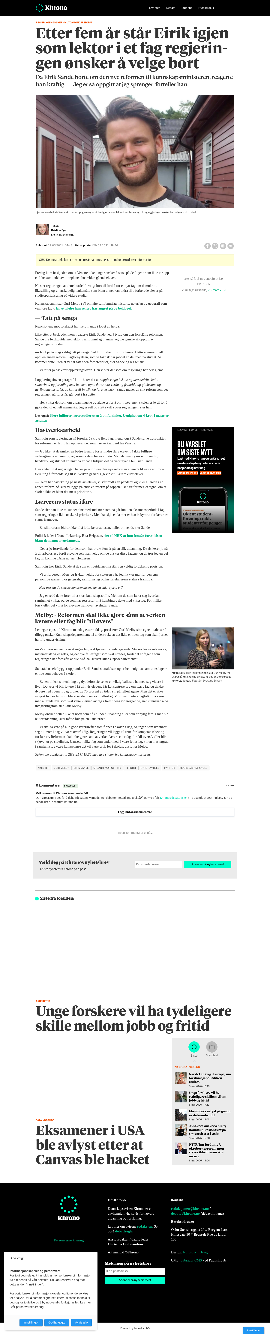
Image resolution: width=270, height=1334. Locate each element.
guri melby (61, 768)
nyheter (44, 768)
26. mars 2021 (222, 288)
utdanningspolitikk (107, 768)
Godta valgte (56, 1322)
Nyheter (154, 8)
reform (131, 768)
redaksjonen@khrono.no (190, 1209)
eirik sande (81, 768)
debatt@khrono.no (185, 1213)
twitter (169, 768)
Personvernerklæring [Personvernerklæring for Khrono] (69, 1240)
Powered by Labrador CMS (135, 1328)
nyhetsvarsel (149, 768)
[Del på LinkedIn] (223, 246)
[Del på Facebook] (207, 246)
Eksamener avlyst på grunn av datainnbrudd (209, 1113)
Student (187, 8)
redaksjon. (145, 1226)
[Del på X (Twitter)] (215, 246)
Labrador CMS (191, 1260)
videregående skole (193, 768)
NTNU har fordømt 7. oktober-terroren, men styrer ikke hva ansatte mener (206, 1150)
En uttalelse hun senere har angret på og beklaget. (94, 308)
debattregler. (124, 1231)
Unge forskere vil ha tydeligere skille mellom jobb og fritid (207, 1096)
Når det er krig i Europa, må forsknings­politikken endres (210, 1078)
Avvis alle (81, 1322)
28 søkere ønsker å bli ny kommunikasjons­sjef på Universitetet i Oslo (207, 1130)
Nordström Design (196, 1252)
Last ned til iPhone (201, 475)
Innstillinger (253, 1330)
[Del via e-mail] (230, 246)
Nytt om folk (206, 8)
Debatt (170, 8)
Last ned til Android (217, 475)
